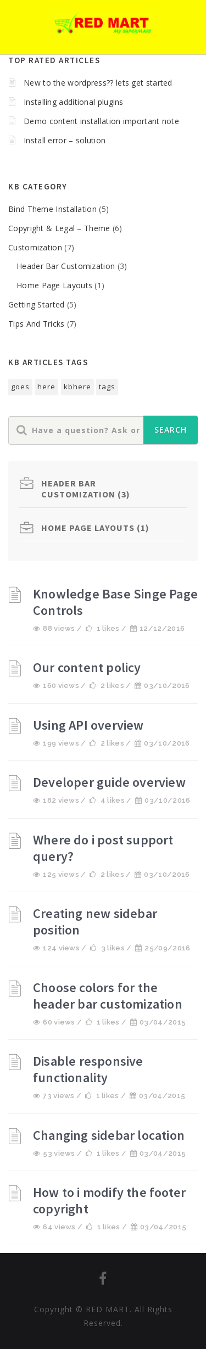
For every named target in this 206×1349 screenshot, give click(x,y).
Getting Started (36, 304)
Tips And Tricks (36, 323)
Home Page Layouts (54, 285)
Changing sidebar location (109, 1135)
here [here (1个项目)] (46, 386)
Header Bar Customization (65, 266)
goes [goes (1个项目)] (20, 386)
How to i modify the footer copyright (109, 1200)
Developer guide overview (109, 782)
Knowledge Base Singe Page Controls (115, 602)
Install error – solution (64, 140)
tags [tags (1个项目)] (107, 386)
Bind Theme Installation (52, 209)
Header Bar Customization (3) (85, 489)
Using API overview (88, 725)
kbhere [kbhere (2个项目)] (77, 386)
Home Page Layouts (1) (95, 527)
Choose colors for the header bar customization (107, 995)
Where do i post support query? (103, 848)
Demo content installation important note (101, 121)
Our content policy (87, 667)
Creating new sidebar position (95, 921)
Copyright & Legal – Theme (59, 228)
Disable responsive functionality (88, 1069)
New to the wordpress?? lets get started (98, 82)
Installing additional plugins (74, 102)
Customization (35, 247)
